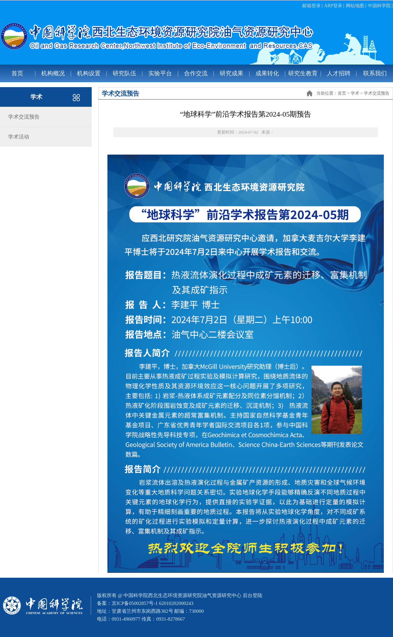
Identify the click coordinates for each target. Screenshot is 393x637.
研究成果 (231, 73)
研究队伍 (124, 73)
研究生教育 (303, 73)
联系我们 (375, 73)
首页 (17, 73)
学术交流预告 (376, 93)
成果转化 (267, 73)
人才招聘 (338, 73)
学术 (355, 93)
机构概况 (53, 73)
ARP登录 (333, 5)
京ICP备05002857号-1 (135, 603)
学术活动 (18, 137)
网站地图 (355, 5)
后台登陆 (252, 595)
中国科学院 (379, 5)
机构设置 (89, 73)
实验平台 (160, 73)
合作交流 (196, 73)
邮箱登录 (311, 5)
